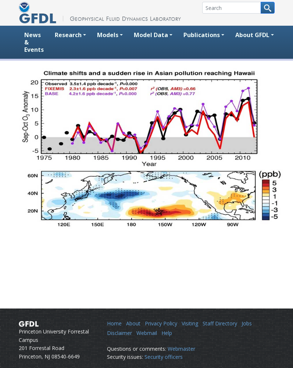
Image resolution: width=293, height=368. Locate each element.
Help (166, 332)
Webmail (146, 332)
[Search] (231, 8)
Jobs (247, 323)
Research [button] (68, 35)
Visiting (190, 323)
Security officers (163, 356)
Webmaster (181, 348)
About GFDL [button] (252, 35)
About (133, 323)
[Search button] (268, 8)
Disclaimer (119, 332)
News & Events (34, 42)
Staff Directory (220, 323)
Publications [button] (201, 35)
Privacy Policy (161, 323)
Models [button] (107, 35)
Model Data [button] (151, 35)
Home (114, 323)
